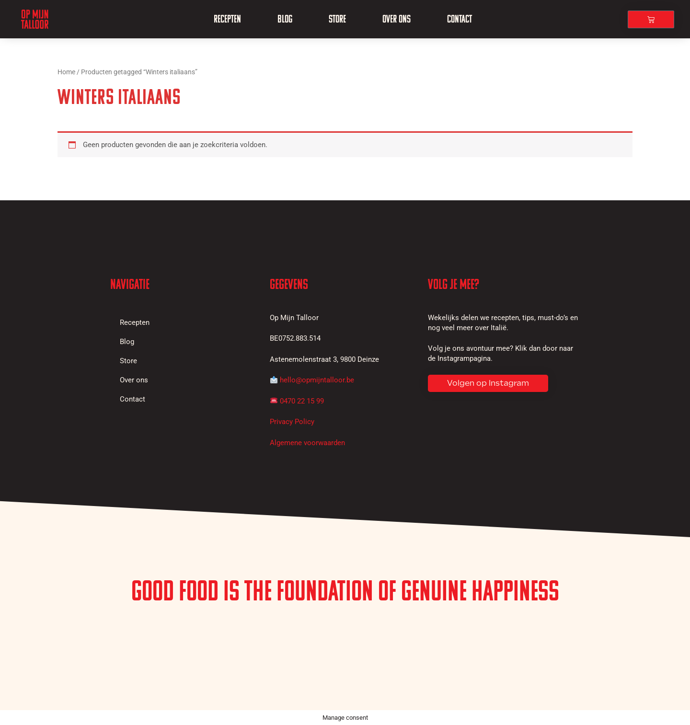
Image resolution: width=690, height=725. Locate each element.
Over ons (396, 18)
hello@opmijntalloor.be (317, 380)
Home (66, 72)
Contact (459, 18)
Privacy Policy (292, 421)
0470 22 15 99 (302, 401)
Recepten (227, 18)
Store (337, 18)
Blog (284, 18)
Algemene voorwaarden (307, 442)
